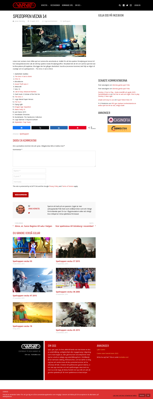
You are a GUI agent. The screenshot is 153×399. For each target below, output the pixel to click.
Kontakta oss (35, 354)
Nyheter (44, 5)
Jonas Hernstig (20, 21)
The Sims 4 (19, 97)
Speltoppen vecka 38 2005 (68, 291)
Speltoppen (66, 21)
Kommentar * (17, 150)
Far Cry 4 (18, 102)
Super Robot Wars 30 (124, 100)
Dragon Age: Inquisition (23, 107)
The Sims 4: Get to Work (23, 76)
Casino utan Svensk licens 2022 (107, 353)
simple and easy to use (106, 100)
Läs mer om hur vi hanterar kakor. (125, 395)
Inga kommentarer (51, 21)
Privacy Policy (54, 186)
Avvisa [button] (142, 395)
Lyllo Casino (101, 350)
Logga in (137, 5)
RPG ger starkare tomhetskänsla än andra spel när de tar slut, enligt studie (117, 104)
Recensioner (55, 5)
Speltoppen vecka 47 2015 (25, 295)
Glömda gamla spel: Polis (121, 85)
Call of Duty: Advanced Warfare (25, 92)
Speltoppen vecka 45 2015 (68, 330)
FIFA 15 (17, 79)
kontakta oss (123, 357)
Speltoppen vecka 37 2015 (68, 261)
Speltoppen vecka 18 (22, 326)
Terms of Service (68, 186)
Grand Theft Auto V (21, 84)
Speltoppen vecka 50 (22, 261)
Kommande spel (67, 5)
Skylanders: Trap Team (23, 122)
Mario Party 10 (20, 109)
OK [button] (148, 395)
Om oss (77, 5)
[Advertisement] (116, 60)
